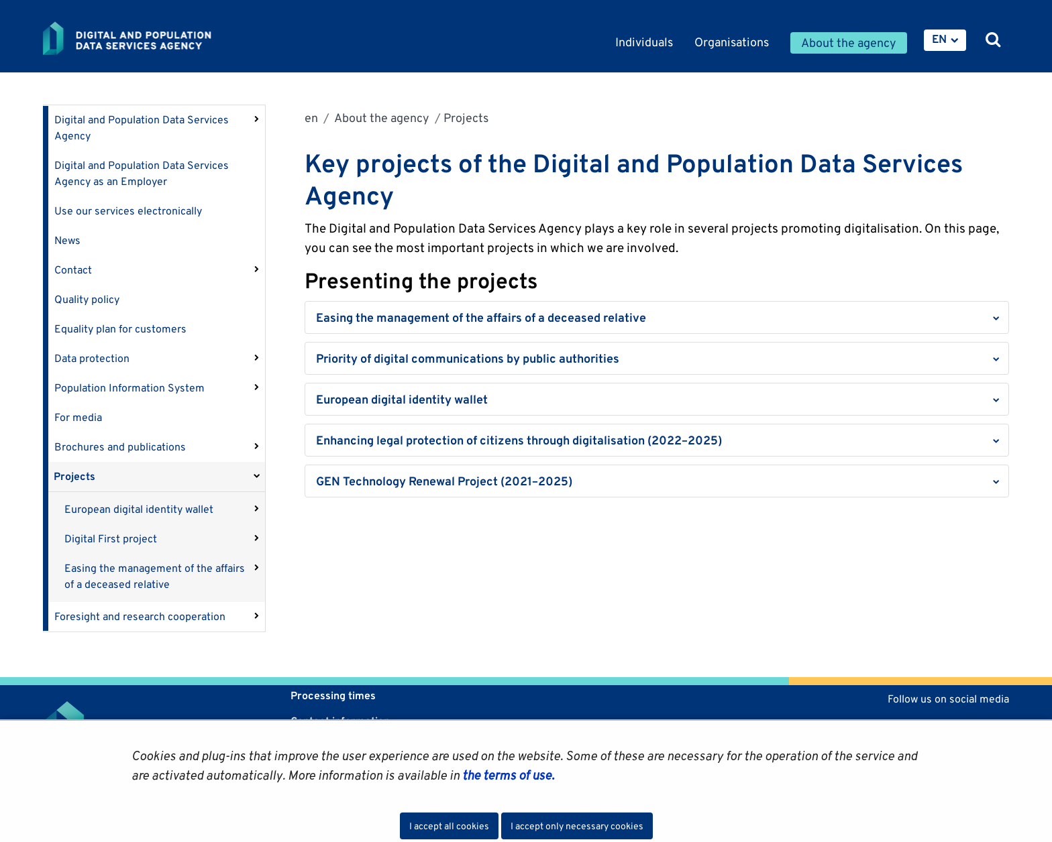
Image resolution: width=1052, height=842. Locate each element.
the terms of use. (507, 775)
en (311, 117)
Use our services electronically (128, 211)
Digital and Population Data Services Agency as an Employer (141, 173)
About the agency (380, 117)
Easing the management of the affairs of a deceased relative (154, 576)
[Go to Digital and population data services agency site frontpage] (162, 38)
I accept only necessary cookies (577, 826)
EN (939, 39)
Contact (73, 270)
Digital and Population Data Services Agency (141, 128)
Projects (74, 476)
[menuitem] (945, 40)
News (67, 240)
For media (78, 417)
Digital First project (110, 539)
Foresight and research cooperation (139, 616)
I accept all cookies (449, 826)
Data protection (91, 358)
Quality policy (86, 299)
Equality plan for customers (120, 329)
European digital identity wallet (138, 509)
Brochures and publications (120, 447)
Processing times (333, 695)
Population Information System (129, 388)
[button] (657, 317)
